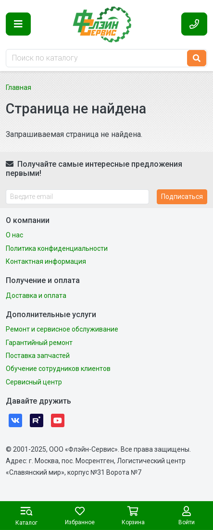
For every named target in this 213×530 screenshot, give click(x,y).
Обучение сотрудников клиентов (58, 368)
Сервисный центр (34, 382)
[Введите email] (77, 196)
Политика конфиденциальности (57, 248)
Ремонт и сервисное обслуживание (62, 329)
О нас (14, 235)
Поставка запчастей (38, 355)
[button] (18, 24)
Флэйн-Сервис (106, 24)
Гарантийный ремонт (39, 342)
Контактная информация (46, 261)
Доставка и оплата (36, 295)
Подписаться (182, 196)
